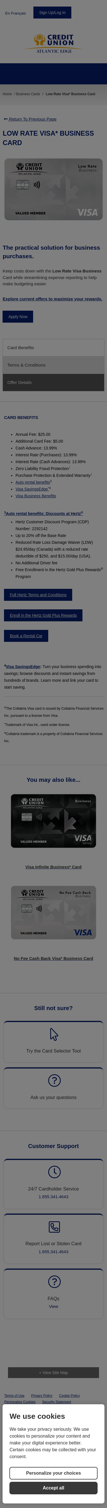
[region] (53, 1453)
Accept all (53, 1487)
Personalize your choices (53, 1473)
